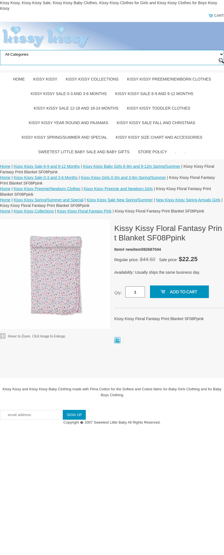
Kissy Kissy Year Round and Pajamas (68, 123)
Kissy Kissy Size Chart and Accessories (159, 137)
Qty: (118, 292)
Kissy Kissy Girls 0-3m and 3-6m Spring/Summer (123, 177)
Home (19, 79)
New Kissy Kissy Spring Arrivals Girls (188, 200)
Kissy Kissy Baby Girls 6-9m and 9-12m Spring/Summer (131, 166)
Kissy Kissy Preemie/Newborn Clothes (169, 79)
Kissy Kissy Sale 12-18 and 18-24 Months (76, 108)
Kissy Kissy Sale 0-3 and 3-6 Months (69, 93)
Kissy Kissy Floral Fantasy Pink (84, 211)
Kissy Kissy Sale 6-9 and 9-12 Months (154, 93)
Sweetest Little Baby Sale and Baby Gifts (84, 152)
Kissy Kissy (45, 79)
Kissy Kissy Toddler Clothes (158, 108)
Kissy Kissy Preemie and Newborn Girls (118, 188)
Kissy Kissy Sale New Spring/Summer (120, 200)
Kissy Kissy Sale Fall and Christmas (156, 123)
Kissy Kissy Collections (92, 79)
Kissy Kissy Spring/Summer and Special (64, 137)
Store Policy (152, 152)
